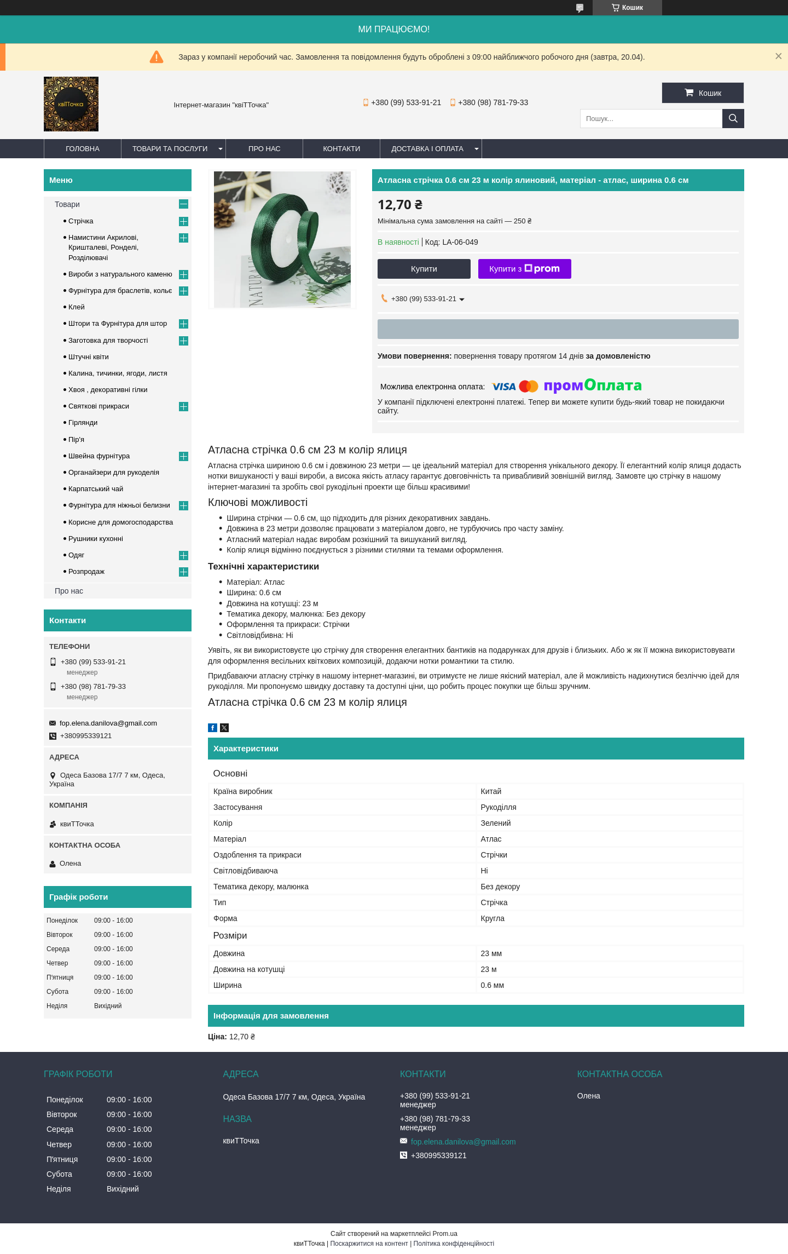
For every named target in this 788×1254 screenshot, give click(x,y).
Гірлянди (82, 422)
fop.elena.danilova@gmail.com (108, 723)
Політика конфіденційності (454, 1243)
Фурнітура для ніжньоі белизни (119, 505)
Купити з (524, 269)
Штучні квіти (88, 357)
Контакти (341, 149)
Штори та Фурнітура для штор (117, 323)
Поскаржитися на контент (369, 1243)
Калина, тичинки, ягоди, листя (117, 373)
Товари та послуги (169, 149)
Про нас (264, 149)
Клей (76, 307)
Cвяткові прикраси (98, 406)
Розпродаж (86, 571)
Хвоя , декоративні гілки (108, 390)
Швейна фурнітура (99, 456)
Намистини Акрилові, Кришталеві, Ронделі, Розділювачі (103, 247)
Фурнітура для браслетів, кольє (120, 290)
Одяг (76, 555)
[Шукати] (733, 118)
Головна (83, 149)
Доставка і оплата (427, 149)
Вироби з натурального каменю (120, 274)
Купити (424, 268)
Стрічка (80, 221)
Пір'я (76, 439)
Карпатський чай (95, 489)
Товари (67, 204)
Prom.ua (445, 1234)
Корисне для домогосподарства (120, 522)
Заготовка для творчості (108, 340)
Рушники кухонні (95, 538)
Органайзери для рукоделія (113, 472)
